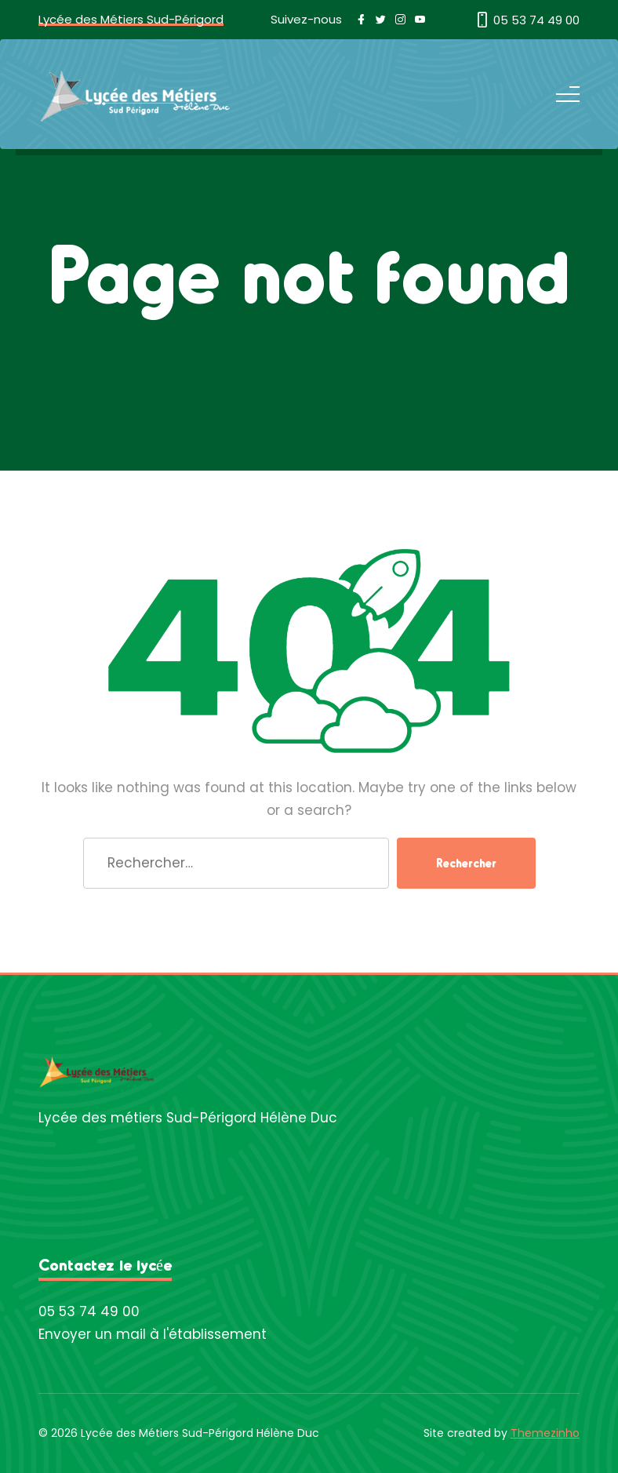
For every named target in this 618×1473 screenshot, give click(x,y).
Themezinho (545, 1433)
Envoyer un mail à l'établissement (152, 1334)
